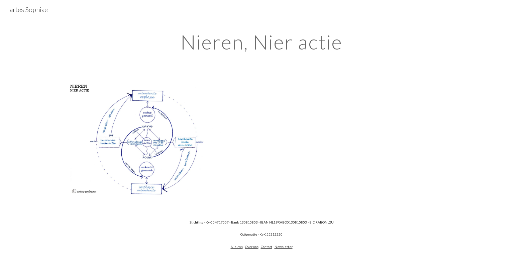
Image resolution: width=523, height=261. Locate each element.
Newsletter (284, 247)
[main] (261, 42)
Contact (266, 247)
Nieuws (237, 247)
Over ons (251, 247)
